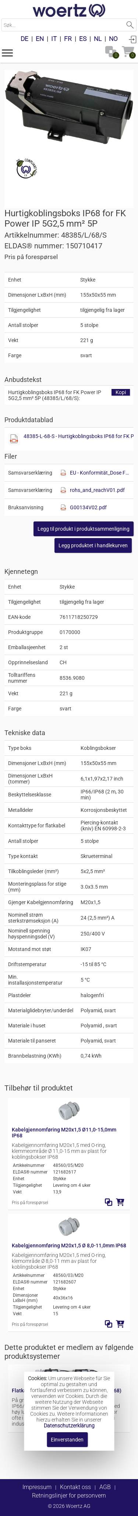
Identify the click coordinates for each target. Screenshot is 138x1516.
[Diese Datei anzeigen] (14, 439)
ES (82, 38)
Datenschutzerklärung (69, 1426)
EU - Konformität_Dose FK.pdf (100, 473)
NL (98, 38)
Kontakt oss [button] (75, 1487)
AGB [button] (105, 1487)
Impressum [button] (37, 1487)
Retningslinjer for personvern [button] (69, 1495)
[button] (7, 52)
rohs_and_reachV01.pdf (97, 490)
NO (113, 38)
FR (68, 38)
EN (40, 38)
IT (54, 38)
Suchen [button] (130, 24)
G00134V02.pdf (88, 507)
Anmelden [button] (132, 39)
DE (24, 38)
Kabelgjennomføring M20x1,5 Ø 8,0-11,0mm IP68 (69, 1245)
